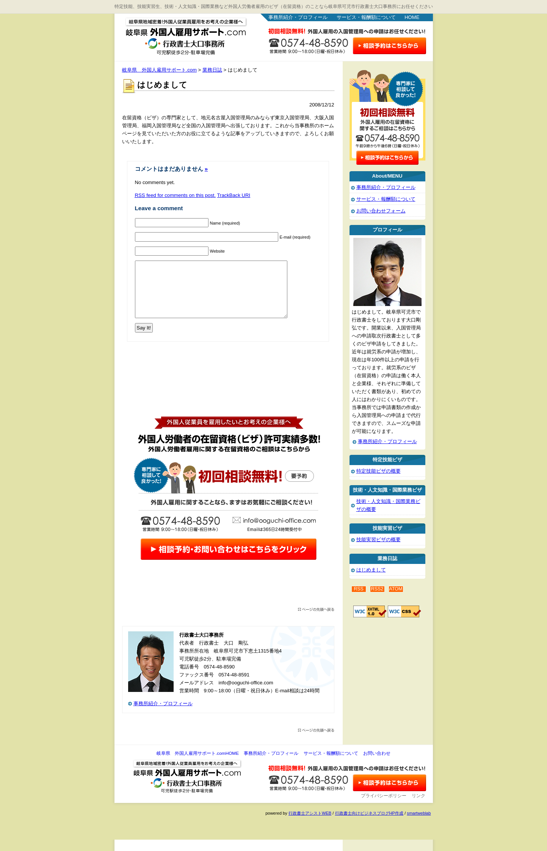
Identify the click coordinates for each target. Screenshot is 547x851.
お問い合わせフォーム (381, 211)
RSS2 (377, 589)
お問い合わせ (376, 764)
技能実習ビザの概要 (378, 539)
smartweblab (419, 824)
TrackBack (234, 195)
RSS (359, 589)
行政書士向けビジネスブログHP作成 (369, 824)
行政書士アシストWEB (309, 824)
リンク (418, 807)
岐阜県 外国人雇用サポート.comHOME (198, 764)
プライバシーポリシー (383, 807)
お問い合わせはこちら (390, 45)
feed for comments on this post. (175, 195)
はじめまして (371, 570)
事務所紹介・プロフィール (298, 17)
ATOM (396, 589)
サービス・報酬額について (366, 17)
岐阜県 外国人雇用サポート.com (179, 34)
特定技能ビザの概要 (378, 471)
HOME (411, 17)
